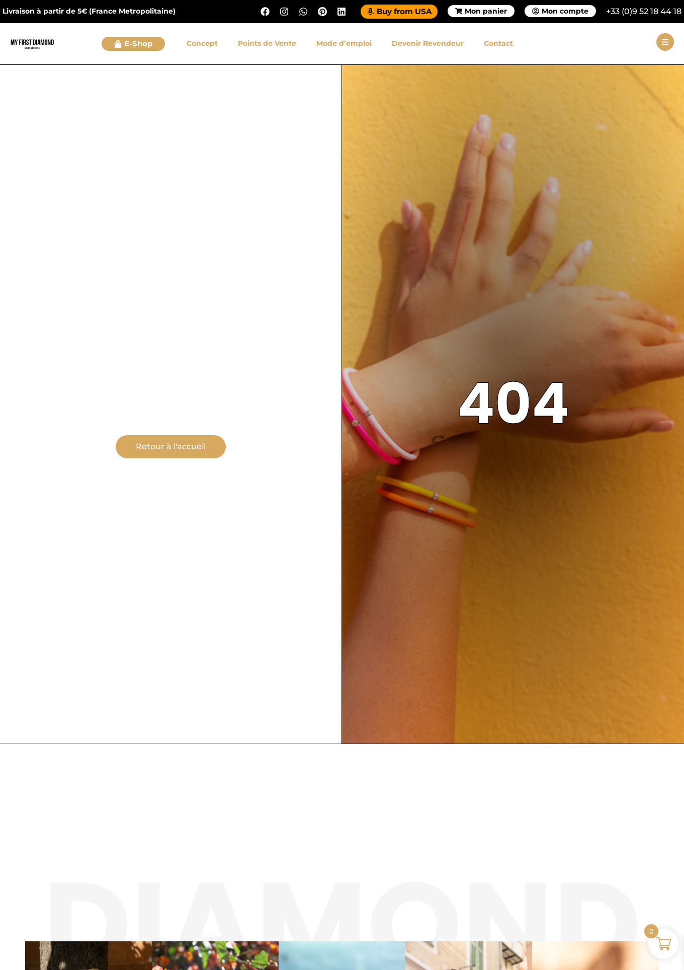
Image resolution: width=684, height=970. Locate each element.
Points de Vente (267, 43)
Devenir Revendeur (428, 43)
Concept (202, 43)
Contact (498, 43)
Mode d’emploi (344, 43)
